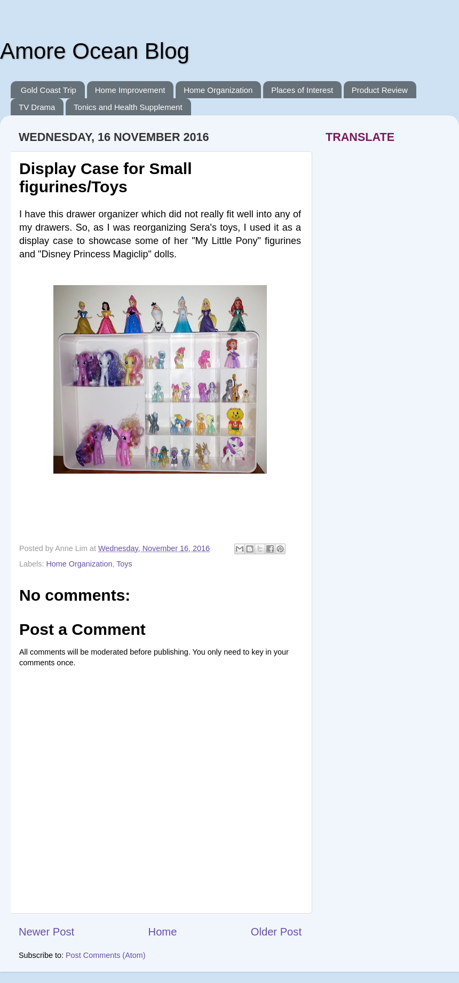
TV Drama (37, 107)
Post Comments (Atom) (106, 955)
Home (162, 932)
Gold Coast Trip (48, 90)
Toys (124, 564)
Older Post (276, 932)
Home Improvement (130, 90)
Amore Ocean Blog (94, 51)
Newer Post (46, 932)
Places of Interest (302, 90)
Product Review (380, 90)
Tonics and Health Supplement (128, 107)
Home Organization (218, 90)
